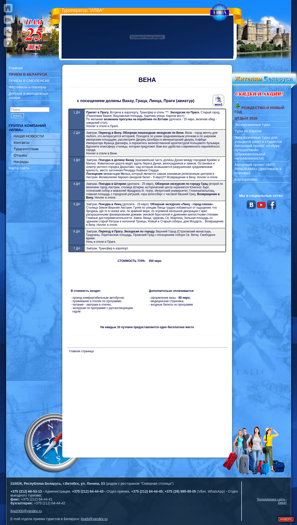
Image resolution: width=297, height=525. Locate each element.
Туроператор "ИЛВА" (83, 10)
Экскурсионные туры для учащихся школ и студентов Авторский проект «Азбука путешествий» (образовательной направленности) (258, 147)
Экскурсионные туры (252, 124)
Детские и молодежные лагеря (29, 95)
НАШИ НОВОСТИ (29, 136)
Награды (21, 162)
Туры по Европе (248, 131)
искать (17, 115)
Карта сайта (19, 168)
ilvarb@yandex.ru (94, 519)
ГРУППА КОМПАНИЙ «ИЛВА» (27, 127)
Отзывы (20, 155)
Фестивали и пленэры (27, 87)
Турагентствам (26, 149)
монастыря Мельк (116, 173)
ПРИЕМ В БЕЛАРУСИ (28, 74)
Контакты (22, 142)
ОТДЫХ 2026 (245, 118)
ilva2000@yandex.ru (26, 511)
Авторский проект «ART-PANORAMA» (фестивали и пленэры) (258, 168)
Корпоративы (245, 179)
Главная (16, 68)
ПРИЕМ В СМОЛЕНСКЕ (29, 81)
